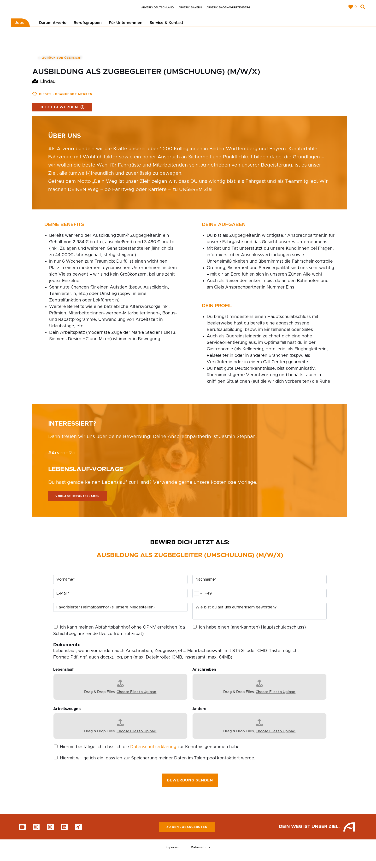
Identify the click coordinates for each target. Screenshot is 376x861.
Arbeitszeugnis (67, 713)
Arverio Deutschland (157, 7)
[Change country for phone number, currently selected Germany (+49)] (197, 597)
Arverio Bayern (190, 7)
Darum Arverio (52, 27)
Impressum (173, 852)
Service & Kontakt (166, 27)
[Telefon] (259, 597)
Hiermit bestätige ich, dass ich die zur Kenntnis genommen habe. (150, 751)
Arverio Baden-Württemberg (228, 7)
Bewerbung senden (190, 784)
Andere (199, 713)
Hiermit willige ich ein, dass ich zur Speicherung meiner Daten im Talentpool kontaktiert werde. (157, 762)
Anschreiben (204, 674)
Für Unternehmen (125, 27)
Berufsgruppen (88, 27)
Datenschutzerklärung (153, 751)
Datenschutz (202, 852)
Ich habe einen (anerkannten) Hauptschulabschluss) (252, 632)
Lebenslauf (63, 674)
